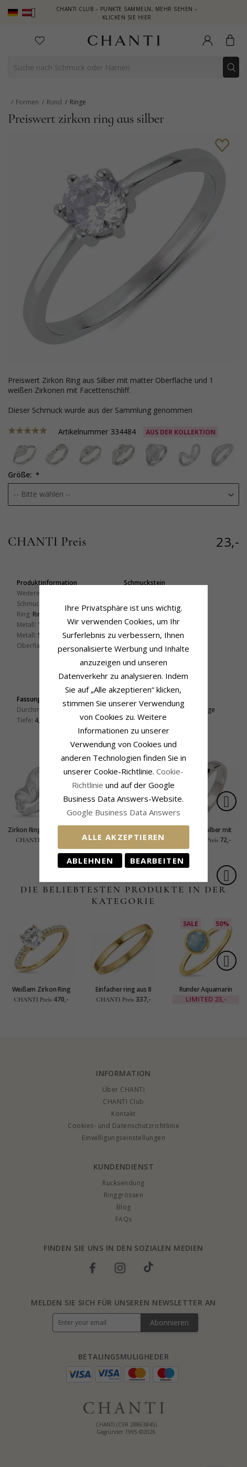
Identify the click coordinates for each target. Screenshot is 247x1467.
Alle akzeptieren (123, 803)
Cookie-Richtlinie (155, 751)
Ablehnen (76, 826)
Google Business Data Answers (123, 778)
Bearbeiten (170, 826)
